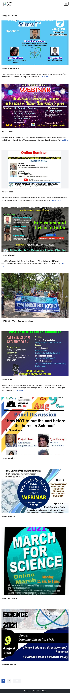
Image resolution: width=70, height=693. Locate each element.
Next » (17, 681)
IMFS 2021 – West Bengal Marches (17, 321)
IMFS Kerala (6, 379)
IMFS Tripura (7, 192)
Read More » (46, 77)
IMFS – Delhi (7, 132)
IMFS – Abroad (8, 255)
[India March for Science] (7, 3)
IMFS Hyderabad (8, 664)
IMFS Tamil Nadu (9, 598)
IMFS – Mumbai (8, 458)
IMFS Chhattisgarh (10, 68)
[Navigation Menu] (66, 4)
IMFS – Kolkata (8, 517)
